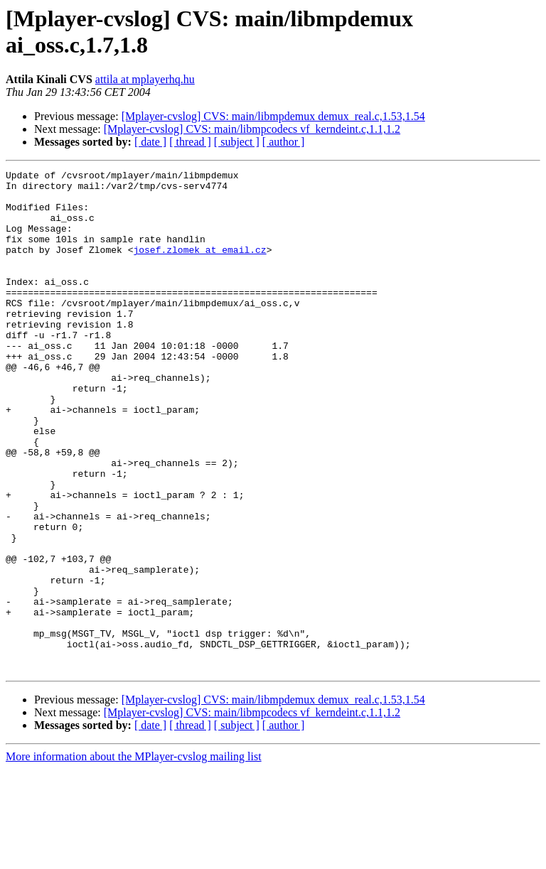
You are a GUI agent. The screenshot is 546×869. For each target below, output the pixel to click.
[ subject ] (236, 142)
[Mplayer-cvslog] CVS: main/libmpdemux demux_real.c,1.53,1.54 (273, 116)
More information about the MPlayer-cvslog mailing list (134, 857)
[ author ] (283, 142)
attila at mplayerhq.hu (145, 79)
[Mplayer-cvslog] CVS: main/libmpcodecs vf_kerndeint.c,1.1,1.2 (252, 129)
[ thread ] (190, 142)
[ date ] (150, 142)
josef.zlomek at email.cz (199, 266)
